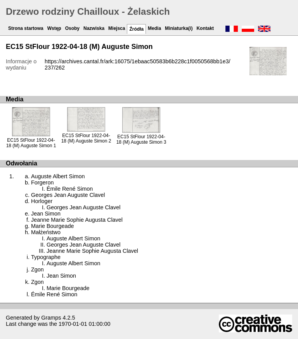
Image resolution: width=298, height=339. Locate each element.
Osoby (72, 28)
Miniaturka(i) (178, 28)
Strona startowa (25, 28)
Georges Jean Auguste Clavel (68, 195)
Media (154, 28)
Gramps (51, 318)
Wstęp (54, 28)
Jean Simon (46, 213)
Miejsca (116, 28)
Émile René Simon (70, 189)
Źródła (136, 29)
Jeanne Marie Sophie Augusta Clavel (77, 220)
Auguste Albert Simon (58, 176)
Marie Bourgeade (52, 226)
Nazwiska (93, 28)
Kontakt (205, 28)
